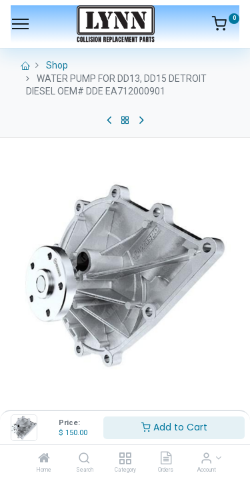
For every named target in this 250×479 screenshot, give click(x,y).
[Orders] (166, 459)
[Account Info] (206, 459)
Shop (57, 65)
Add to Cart (174, 427)
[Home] (44, 459)
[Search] (84, 459)
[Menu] (20, 24)
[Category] (125, 459)
